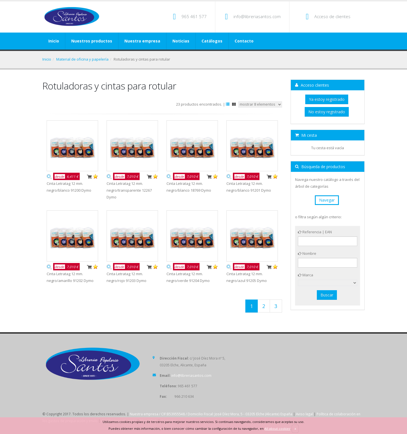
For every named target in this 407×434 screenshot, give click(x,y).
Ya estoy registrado (327, 99)
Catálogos (212, 41)
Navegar (327, 200)
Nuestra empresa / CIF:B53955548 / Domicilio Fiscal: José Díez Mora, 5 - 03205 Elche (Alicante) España (211, 414)
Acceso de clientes (332, 16)
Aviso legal (304, 414)
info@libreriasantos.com (257, 16)
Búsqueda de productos (320, 166)
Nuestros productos (91, 41)
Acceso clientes (312, 85)
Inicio (53, 41)
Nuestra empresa (142, 41)
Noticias (180, 41)
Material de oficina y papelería (82, 59)
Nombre (307, 253)
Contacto (244, 41)
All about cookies (277, 428)
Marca (305, 274)
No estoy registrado (326, 111)
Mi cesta (306, 135)
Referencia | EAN (315, 231)
